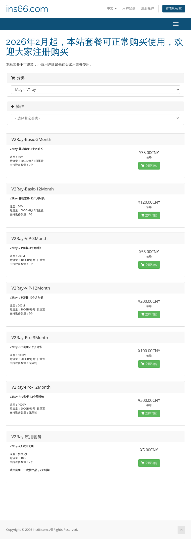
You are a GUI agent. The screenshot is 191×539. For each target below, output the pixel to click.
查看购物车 (174, 8)
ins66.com (27, 8)
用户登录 (128, 8)
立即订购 (149, 166)
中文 (112, 8)
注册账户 (147, 8)
